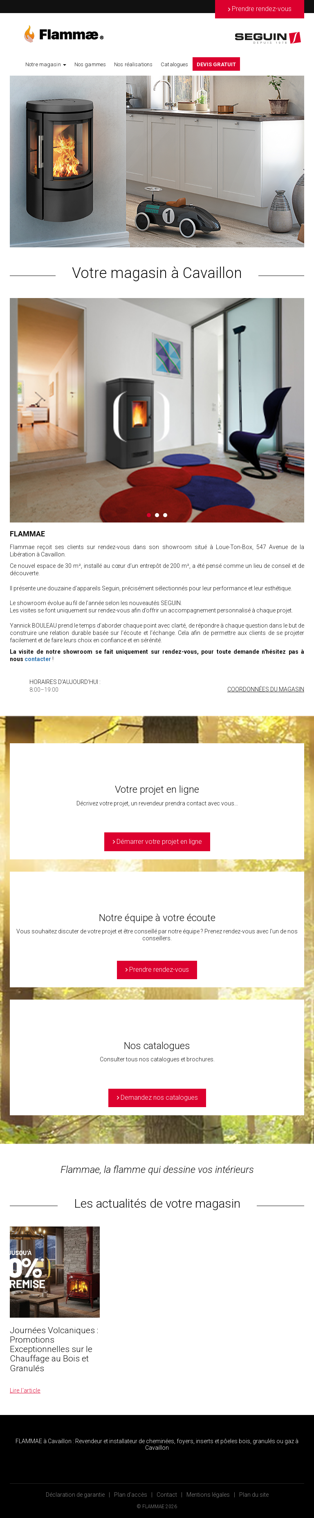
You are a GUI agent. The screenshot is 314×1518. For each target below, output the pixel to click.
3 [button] (165, 515)
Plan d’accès (130, 1494)
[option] (157, 161)
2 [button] (157, 515)
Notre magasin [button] (45, 64)
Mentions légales (208, 1494)
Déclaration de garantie (75, 1494)
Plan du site (254, 1494)
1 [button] (149, 515)
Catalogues (174, 64)
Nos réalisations (133, 64)
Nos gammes (90, 64)
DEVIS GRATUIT (216, 64)
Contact (167, 1494)
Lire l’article (25, 1390)
